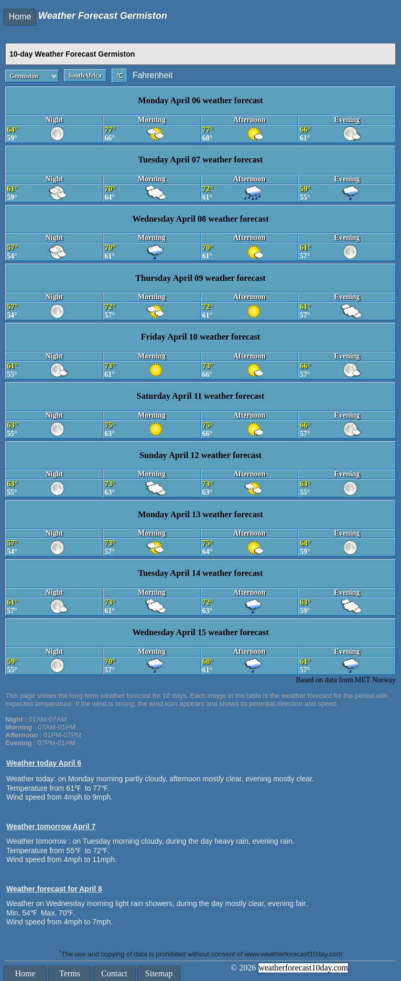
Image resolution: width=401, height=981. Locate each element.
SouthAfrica (85, 75)
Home (20, 16)
